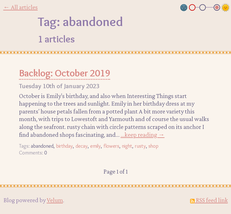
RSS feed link (209, 200)
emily (95, 146)
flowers (111, 146)
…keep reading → (143, 134)
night (127, 146)
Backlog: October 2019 (64, 73)
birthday (64, 146)
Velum (55, 200)
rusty (140, 146)
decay (82, 146)
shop (153, 146)
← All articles (20, 7)
